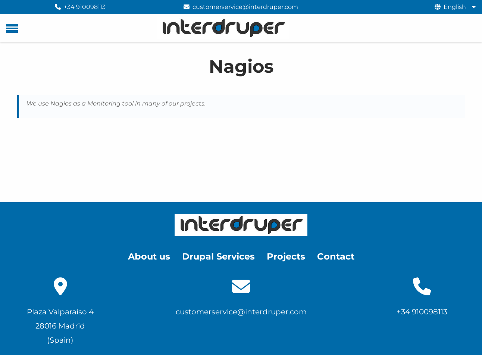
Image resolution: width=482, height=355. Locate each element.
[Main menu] (12, 28)
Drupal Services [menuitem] (218, 256)
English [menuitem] (455, 6)
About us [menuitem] (149, 256)
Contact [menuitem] (335, 256)
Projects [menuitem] (286, 256)
